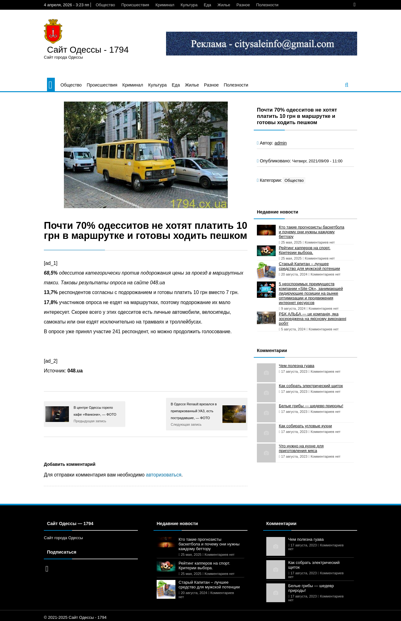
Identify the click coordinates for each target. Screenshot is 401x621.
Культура (188, 5)
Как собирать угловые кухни (305, 426)
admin (280, 142)
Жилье (223, 5)
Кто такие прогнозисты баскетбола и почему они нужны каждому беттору (311, 232)
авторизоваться (163, 474)
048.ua (75, 370)
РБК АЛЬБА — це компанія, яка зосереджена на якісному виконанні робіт (312, 319)
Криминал (164, 5)
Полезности (267, 5)
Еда (207, 5)
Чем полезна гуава (296, 365)
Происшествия (135, 5)
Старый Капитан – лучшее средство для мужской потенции (309, 266)
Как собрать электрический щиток (311, 385)
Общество (105, 5)
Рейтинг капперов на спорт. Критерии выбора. (305, 250)
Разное (243, 5)
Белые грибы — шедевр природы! (311, 405)
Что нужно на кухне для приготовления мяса (301, 448)
